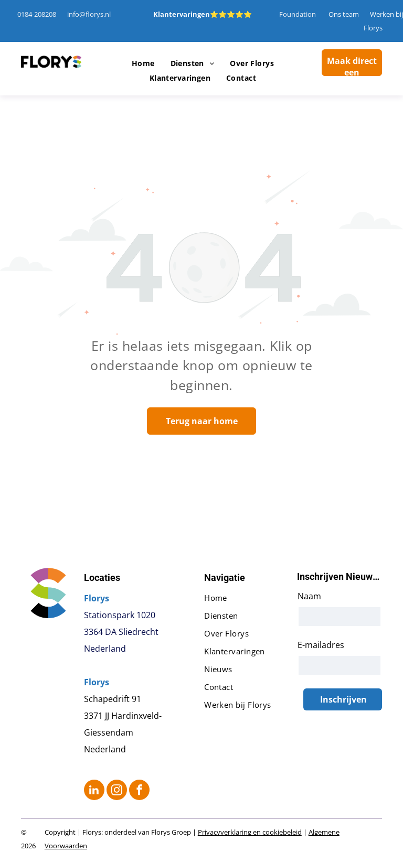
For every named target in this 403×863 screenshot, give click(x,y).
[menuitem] (143, 63)
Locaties (102, 577)
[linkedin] (94, 791)
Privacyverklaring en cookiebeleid (250, 832)
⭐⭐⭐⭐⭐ (231, 14)
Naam (309, 596)
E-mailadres (321, 645)
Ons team (343, 14)
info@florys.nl (89, 14)
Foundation (297, 14)
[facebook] (139, 791)
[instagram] (117, 791)
